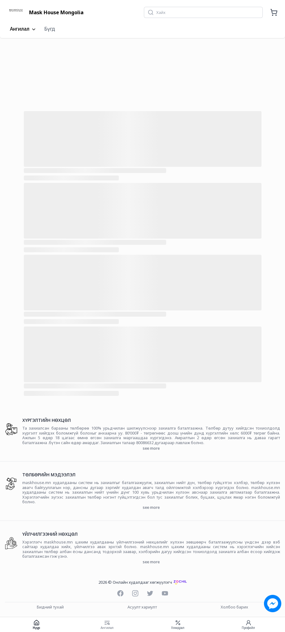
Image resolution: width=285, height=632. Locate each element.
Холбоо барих (234, 607)
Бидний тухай (50, 607)
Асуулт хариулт (142, 607)
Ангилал (23, 29)
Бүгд (49, 28)
